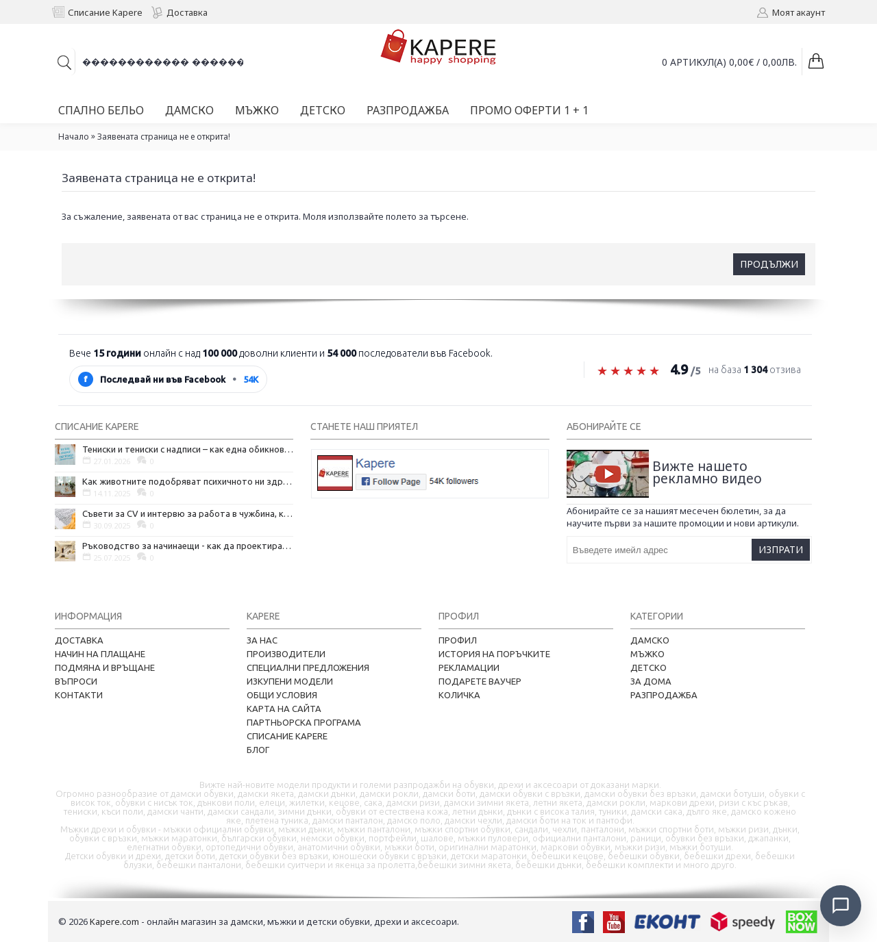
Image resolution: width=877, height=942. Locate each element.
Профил (457, 640)
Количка (459, 695)
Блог (258, 749)
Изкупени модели (290, 681)
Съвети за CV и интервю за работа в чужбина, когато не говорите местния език (187, 513)
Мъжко (647, 654)
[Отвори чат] (840, 905)
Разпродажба (663, 695)
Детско (648, 667)
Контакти (79, 695)
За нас (262, 640)
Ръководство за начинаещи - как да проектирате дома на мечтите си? (187, 545)
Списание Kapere (287, 736)
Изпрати (780, 549)
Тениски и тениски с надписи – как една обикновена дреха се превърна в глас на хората (187, 449)
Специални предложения (308, 667)
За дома (650, 681)
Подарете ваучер (479, 681)
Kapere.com (114, 921)
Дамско (649, 640)
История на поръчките (494, 654)
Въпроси (76, 681)
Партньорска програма (304, 722)
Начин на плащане (100, 654)
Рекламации (468, 667)
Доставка (79, 640)
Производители (286, 654)
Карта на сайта (284, 708)
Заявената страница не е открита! (163, 136)
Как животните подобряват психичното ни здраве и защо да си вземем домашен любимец (187, 481)
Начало (73, 136)
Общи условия (282, 695)
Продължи (769, 263)
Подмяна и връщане (105, 667)
